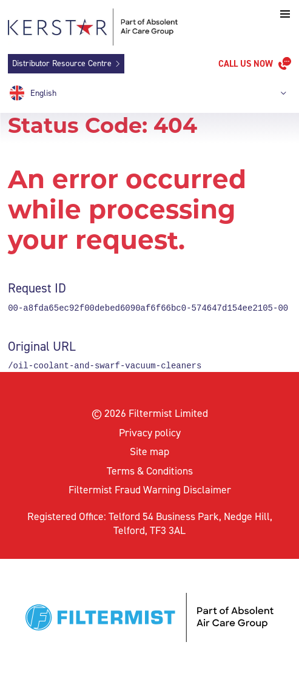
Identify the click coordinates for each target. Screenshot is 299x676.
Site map (149, 451)
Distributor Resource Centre (62, 63)
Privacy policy (150, 432)
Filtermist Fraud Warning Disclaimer (150, 489)
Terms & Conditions (150, 471)
